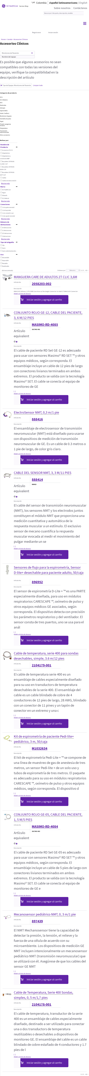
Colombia (41, 2)
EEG (1, 102)
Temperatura (3, 128)
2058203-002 (41, 284)
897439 (37, 921)
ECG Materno (4, 100)
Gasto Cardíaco (4, 113)
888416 (37, 419)
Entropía (2, 108)
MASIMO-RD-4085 (45, 324)
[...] (15, 391)
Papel (1, 121)
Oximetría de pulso (5, 119)
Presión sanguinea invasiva (5, 124)
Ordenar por (61, 270)
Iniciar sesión (53, 32)
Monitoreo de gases (6, 116)
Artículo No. (17, 282)
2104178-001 (41, 1004)
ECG (1, 97)
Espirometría (3, 110)
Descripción (17, 289)
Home (3, 39)
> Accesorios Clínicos (20, 39)
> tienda (9, 39)
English (83, 2)
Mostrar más (5, 183)
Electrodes (3, 105)
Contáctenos (80, 8)
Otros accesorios (5, 135)
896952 (37, 582)
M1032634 (39, 748)
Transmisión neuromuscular (4, 131)
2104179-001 (41, 665)
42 (86, 270)
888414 (37, 479)
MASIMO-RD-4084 (45, 826)
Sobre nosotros (62, 8)
